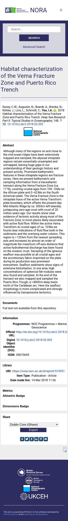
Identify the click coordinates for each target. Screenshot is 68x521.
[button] (65, 449)
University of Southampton (36, 514)
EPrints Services (11, 514)
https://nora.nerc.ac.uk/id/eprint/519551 (38, 371)
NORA (38, 10)
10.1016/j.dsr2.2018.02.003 (25, 124)
